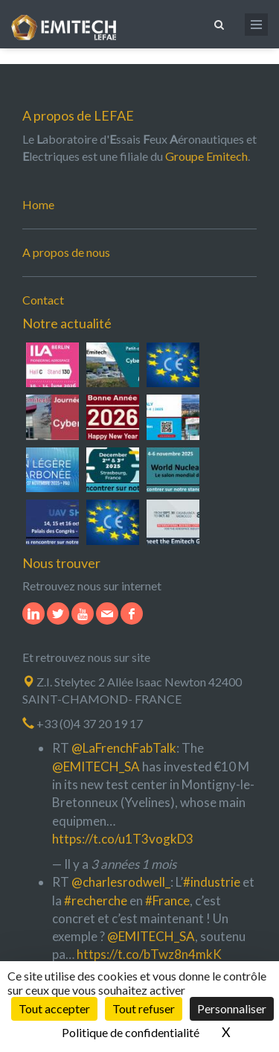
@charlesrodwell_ (120, 882)
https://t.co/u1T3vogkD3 (122, 839)
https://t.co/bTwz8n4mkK (149, 954)
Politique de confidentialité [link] (130, 1032)
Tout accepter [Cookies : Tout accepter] (54, 1008)
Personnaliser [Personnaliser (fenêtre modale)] (231, 1008)
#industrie (211, 882)
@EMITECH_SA (96, 766)
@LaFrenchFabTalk (123, 748)
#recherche (95, 900)
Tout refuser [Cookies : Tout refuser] (143, 1008)
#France (167, 900)
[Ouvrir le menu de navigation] (256, 24)
